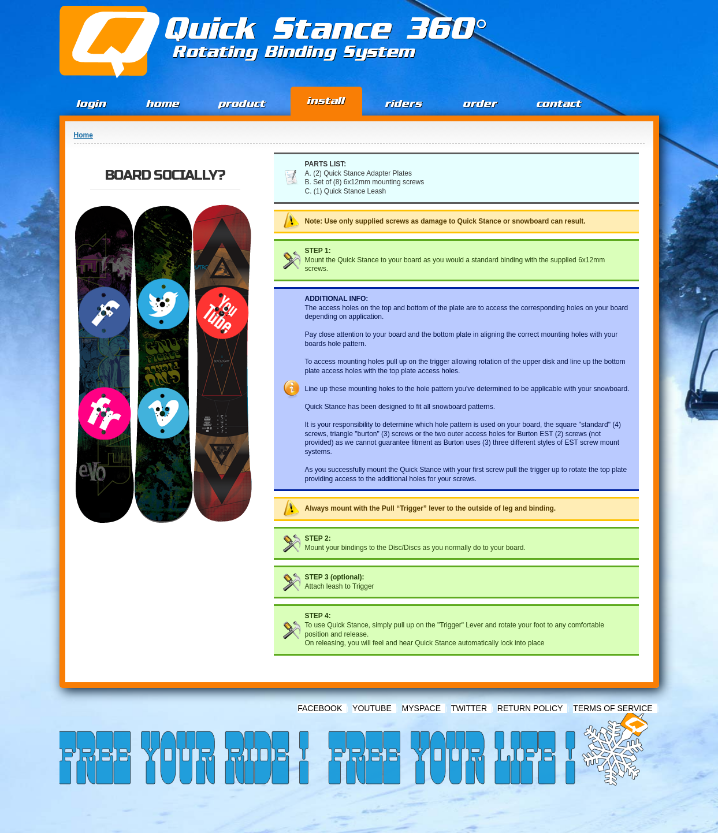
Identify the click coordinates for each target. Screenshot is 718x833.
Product (242, 104)
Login (91, 104)
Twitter (469, 708)
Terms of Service (612, 708)
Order (480, 104)
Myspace (421, 708)
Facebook (319, 708)
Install (326, 101)
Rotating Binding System (294, 51)
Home (163, 104)
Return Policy (530, 708)
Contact (559, 104)
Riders (403, 104)
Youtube (372, 708)
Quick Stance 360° (326, 29)
